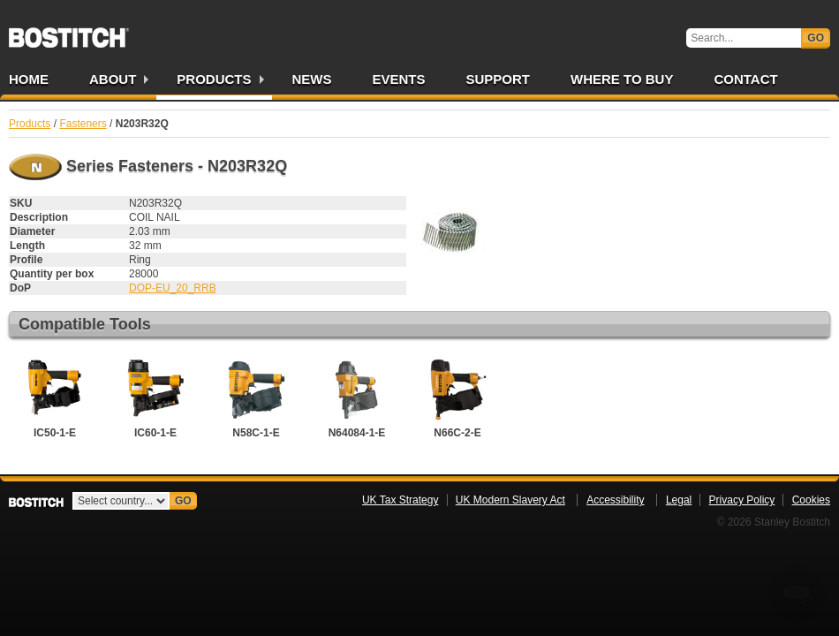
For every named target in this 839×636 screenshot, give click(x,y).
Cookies (811, 500)
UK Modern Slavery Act (510, 500)
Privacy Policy (742, 500)
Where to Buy (622, 79)
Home (29, 79)
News (312, 79)
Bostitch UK (69, 32)
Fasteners (82, 123)
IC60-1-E (155, 396)
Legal (679, 500)
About (112, 79)
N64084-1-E (356, 396)
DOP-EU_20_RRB (172, 288)
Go (815, 38)
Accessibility (615, 500)
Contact (745, 79)
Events (399, 79)
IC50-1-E (54, 396)
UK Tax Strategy (400, 500)
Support (498, 79)
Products (214, 79)
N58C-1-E (256, 396)
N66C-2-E (457, 396)
